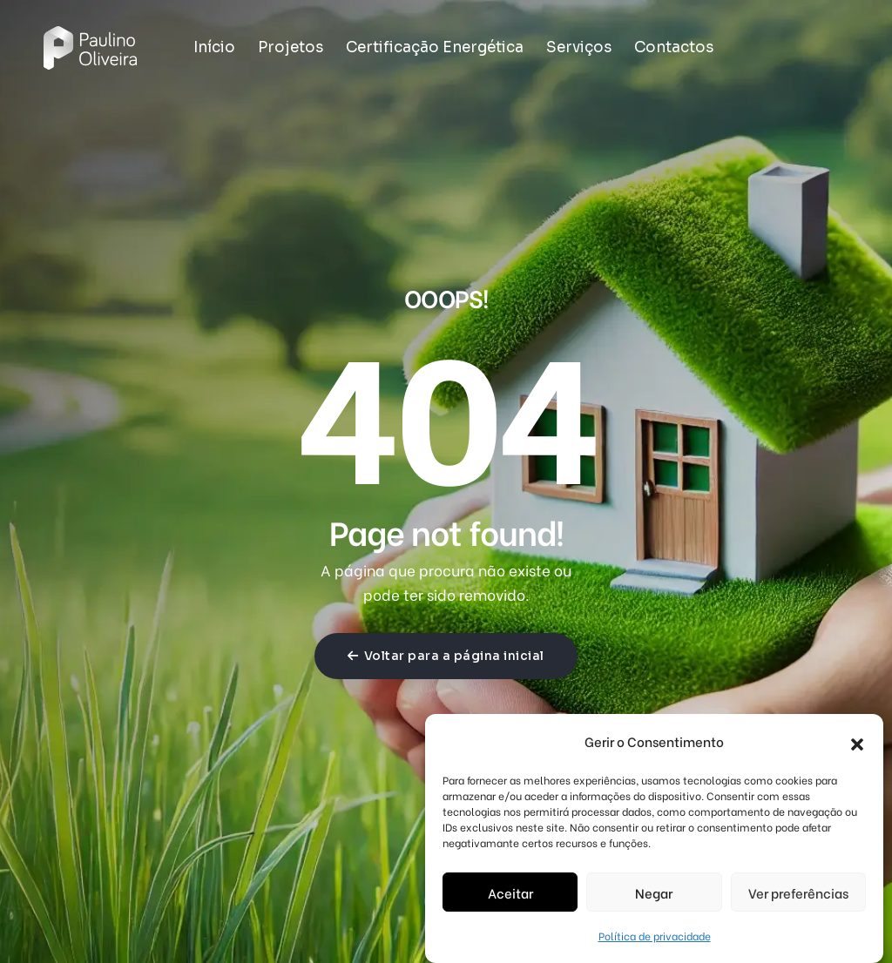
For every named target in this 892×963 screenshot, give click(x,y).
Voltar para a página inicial (446, 655)
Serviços (579, 47)
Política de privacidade (654, 935)
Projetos (290, 47)
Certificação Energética (435, 47)
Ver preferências (798, 892)
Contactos (673, 47)
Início (214, 47)
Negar (653, 892)
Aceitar (510, 892)
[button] (857, 741)
